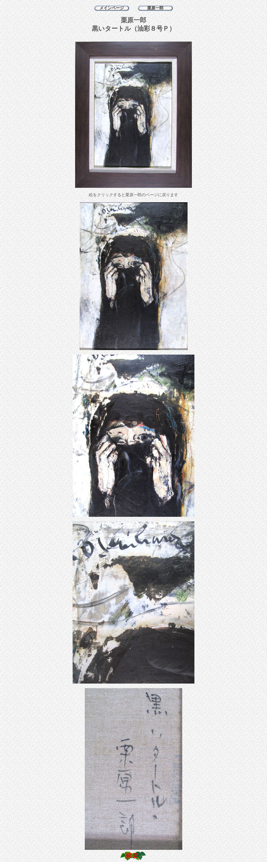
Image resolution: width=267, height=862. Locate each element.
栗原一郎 (155, 8)
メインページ (111, 8)
